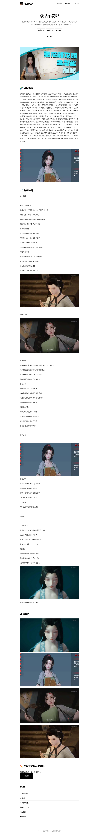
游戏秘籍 (67, 3)
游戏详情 (59, 3)
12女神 (22, 799)
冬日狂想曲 (24, 794)
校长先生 (23, 817)
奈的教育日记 (24, 803)
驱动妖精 (23, 813)
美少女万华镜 (24, 808)
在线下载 (76, 3)
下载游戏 (27, 777)
